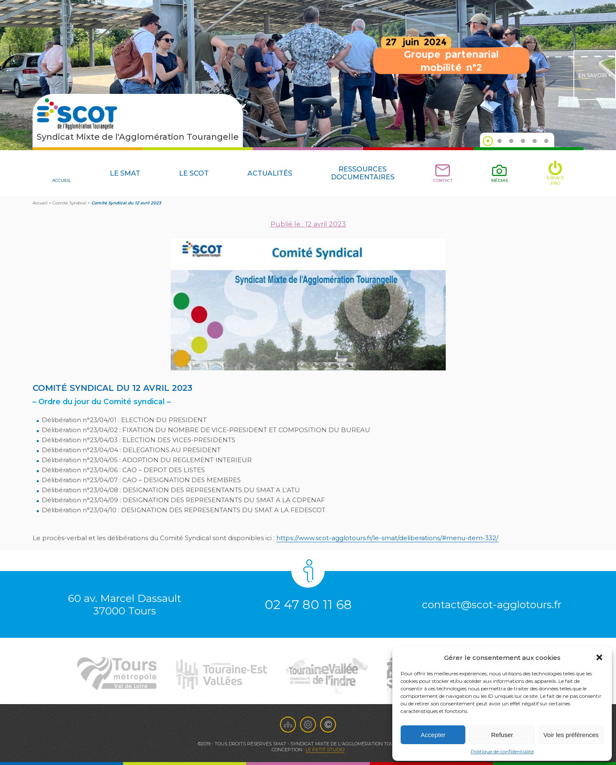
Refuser (502, 734)
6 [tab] (546, 141)
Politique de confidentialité (502, 751)
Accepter (433, 734)
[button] (599, 657)
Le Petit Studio (324, 749)
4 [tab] (523, 141)
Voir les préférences (571, 734)
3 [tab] (511, 141)
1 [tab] (488, 141)
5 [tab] (534, 141)
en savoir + (594, 75)
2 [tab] (499, 141)
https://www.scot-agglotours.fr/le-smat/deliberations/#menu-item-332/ (387, 538)
